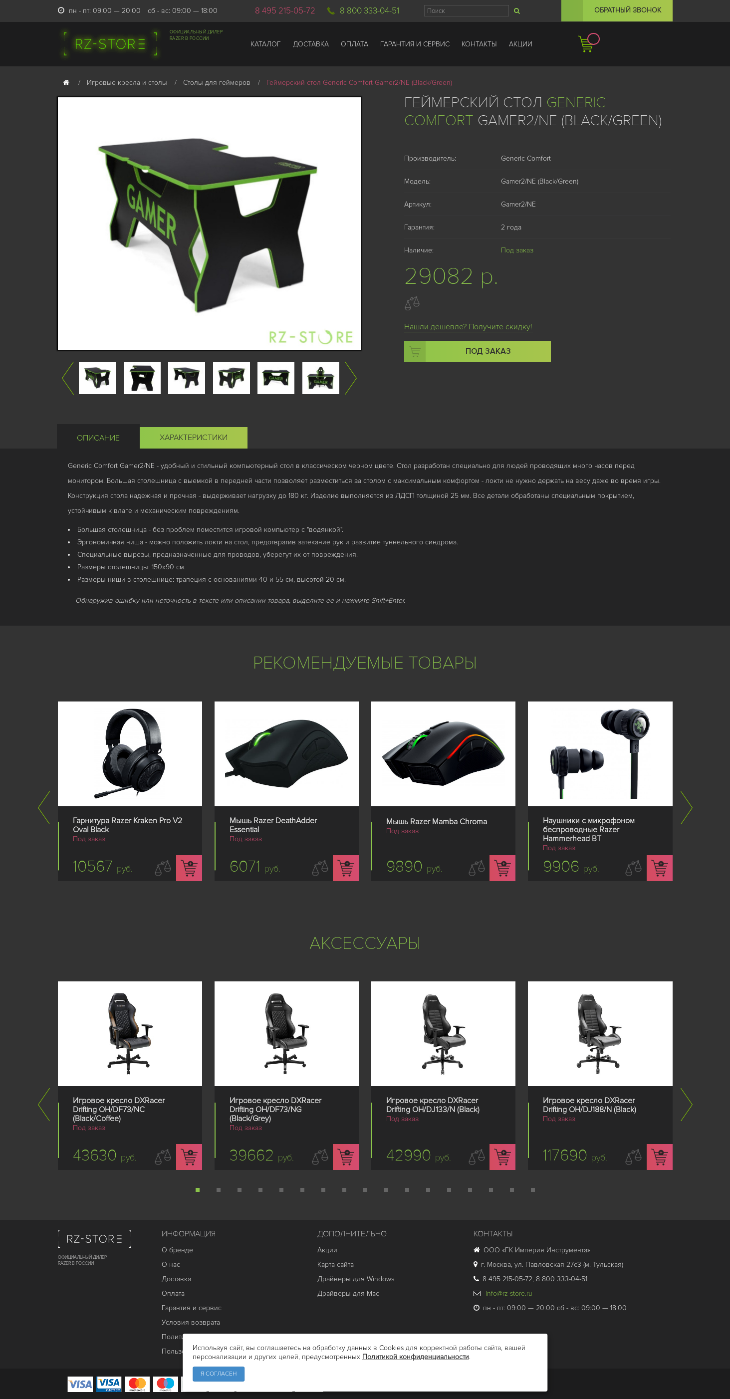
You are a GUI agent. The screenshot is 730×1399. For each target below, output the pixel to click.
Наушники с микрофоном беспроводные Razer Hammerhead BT (589, 829)
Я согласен (219, 1374)
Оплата (173, 1293)
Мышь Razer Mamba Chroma (436, 821)
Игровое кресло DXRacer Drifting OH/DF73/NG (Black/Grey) (275, 1109)
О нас (171, 1264)
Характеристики (194, 438)
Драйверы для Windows (355, 1279)
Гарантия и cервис (192, 1308)
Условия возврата (191, 1322)
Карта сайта (335, 1264)
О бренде (177, 1250)
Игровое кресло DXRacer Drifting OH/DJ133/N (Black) (433, 1105)
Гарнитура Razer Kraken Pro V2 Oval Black (127, 825)
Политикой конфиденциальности (415, 1357)
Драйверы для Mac (348, 1293)
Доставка (176, 1279)
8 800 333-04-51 (369, 10)
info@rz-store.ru (503, 1293)
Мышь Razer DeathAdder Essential (273, 825)
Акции (327, 1250)
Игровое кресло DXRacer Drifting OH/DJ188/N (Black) (589, 1105)
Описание (98, 438)
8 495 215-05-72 (285, 10)
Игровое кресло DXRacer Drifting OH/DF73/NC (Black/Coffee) (119, 1109)
